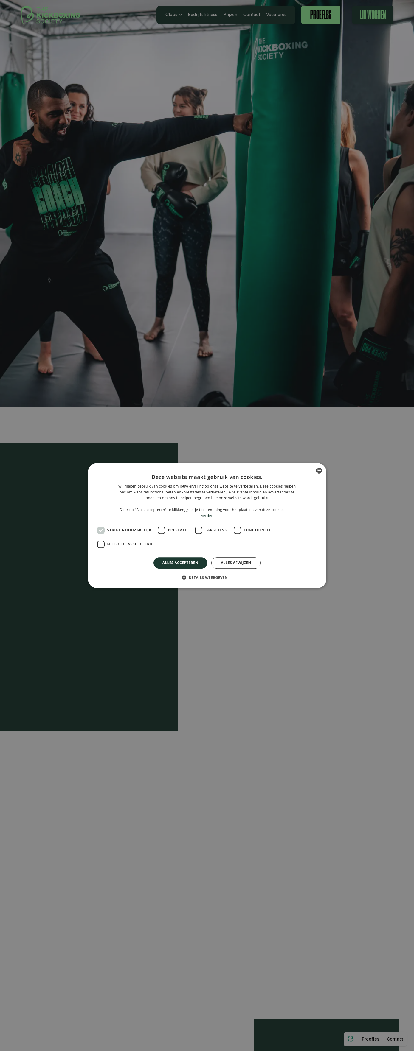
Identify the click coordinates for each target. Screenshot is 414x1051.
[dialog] (207, 525)
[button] (207, 577)
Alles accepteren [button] (180, 562)
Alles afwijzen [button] (236, 562)
